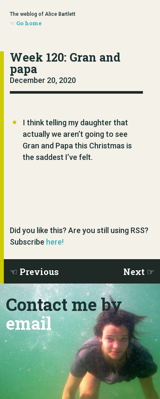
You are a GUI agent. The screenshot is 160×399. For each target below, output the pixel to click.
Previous (39, 271)
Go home (29, 23)
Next (134, 271)
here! (55, 241)
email (29, 323)
